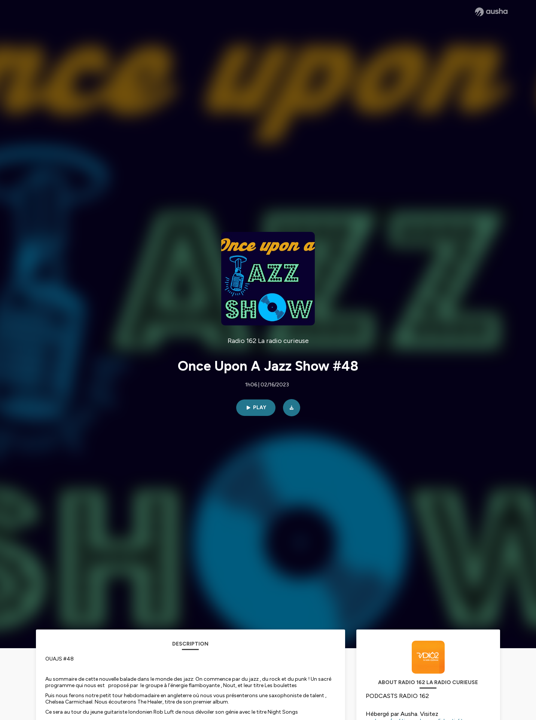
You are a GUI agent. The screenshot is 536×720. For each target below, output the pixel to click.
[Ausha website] (491, 11)
